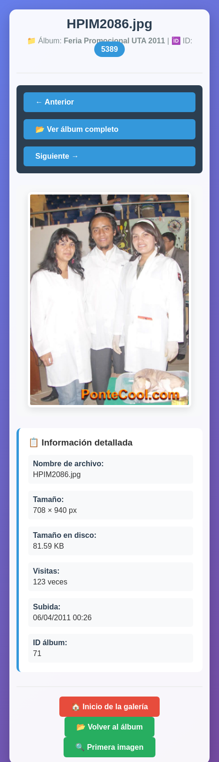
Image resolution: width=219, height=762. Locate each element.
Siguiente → (57, 156)
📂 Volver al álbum (109, 727)
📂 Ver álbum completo (76, 129)
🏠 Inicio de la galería (109, 707)
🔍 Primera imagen (109, 747)
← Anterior (54, 102)
